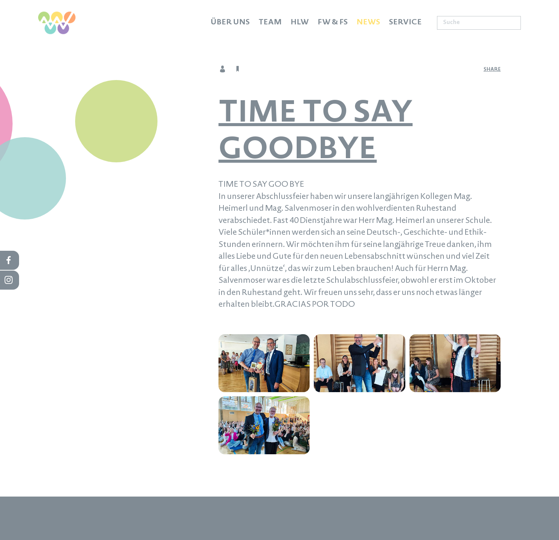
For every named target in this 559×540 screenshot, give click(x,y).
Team (270, 22)
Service (405, 22)
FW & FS (333, 22)
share (492, 70)
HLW (300, 22)
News (368, 22)
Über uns (230, 22)
